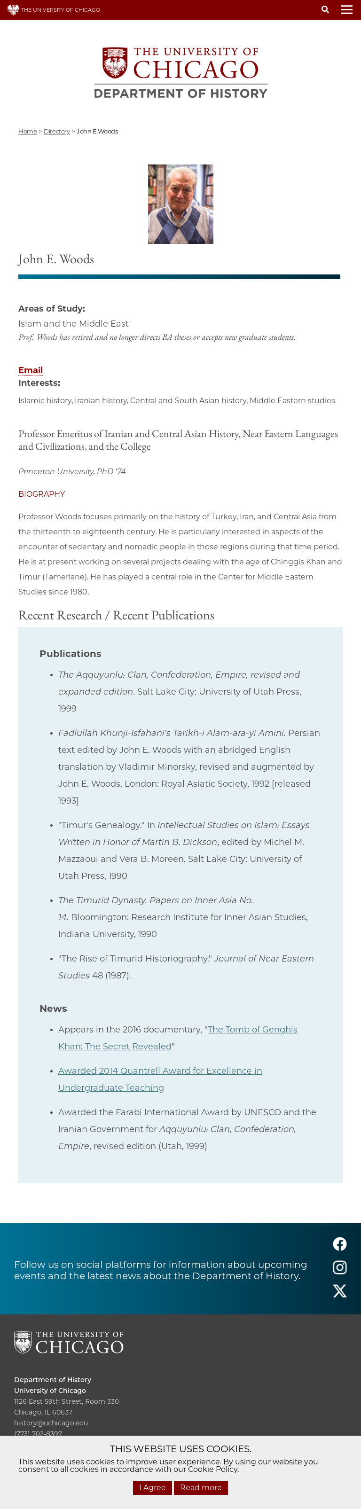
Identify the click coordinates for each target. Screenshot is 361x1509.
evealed (155, 1046)
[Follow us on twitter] (340, 1295)
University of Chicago (50, 1390)
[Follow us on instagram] (340, 1271)
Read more (201, 1487)
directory (57, 131)
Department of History (52, 1380)
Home (27, 131)
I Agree (152, 1487)
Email (30, 370)
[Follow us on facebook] (340, 1248)
